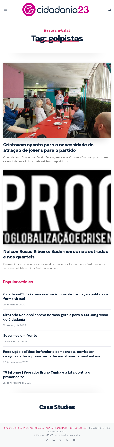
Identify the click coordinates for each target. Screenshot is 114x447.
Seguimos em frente (20, 336)
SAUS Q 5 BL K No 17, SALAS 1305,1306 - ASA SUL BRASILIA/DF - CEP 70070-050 (45, 427)
